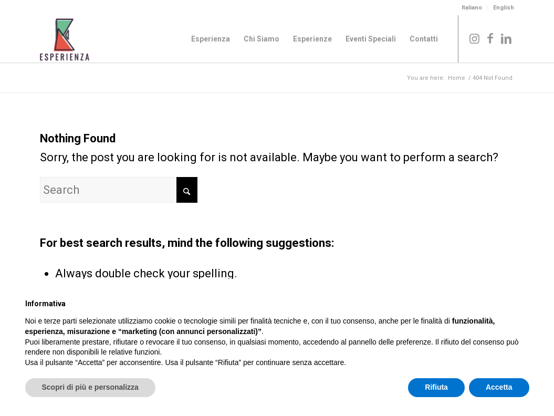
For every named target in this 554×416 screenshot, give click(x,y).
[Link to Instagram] (475, 38)
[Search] (118, 190)
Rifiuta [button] (436, 387)
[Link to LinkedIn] (506, 38)
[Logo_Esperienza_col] (64, 39)
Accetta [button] (499, 387)
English (503, 7)
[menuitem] (472, 8)
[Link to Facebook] (490, 38)
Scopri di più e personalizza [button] (90, 387)
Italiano (472, 7)
